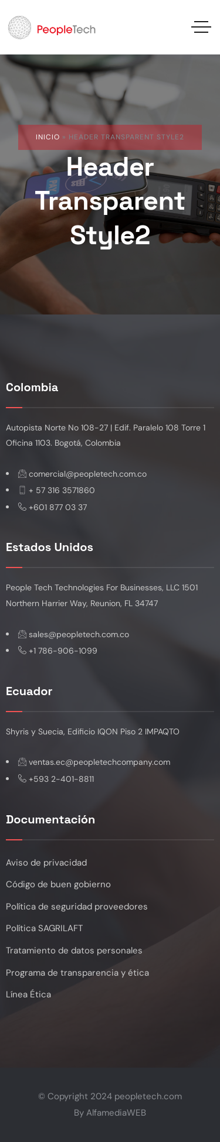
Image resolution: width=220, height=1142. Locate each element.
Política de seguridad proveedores (77, 906)
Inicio (48, 137)
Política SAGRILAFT (44, 928)
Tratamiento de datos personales (74, 950)
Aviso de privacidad (46, 863)
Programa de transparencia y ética (77, 973)
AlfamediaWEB (116, 1113)
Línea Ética (28, 994)
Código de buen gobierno (58, 884)
